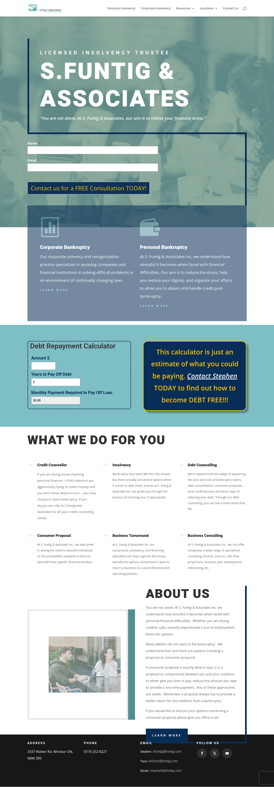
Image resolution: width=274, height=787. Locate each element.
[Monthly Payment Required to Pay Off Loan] (55, 400)
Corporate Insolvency (156, 8)
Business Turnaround (131, 536)
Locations (207, 8)
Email (33, 160)
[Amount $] (43, 366)
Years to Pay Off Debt (51, 374)
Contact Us (230, 8)
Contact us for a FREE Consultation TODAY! (88, 188)
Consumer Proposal (54, 536)
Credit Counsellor (52, 465)
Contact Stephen (212, 375)
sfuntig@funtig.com (167, 751)
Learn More (54, 290)
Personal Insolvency (121, 8)
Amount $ (40, 357)
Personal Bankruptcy (163, 247)
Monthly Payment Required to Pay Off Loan (72, 392)
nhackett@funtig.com (165, 770)
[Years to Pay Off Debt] (55, 382)
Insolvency (122, 465)
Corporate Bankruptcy (65, 247)
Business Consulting (205, 536)
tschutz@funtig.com (163, 761)
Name (34, 143)
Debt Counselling (202, 465)
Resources (183, 8)
